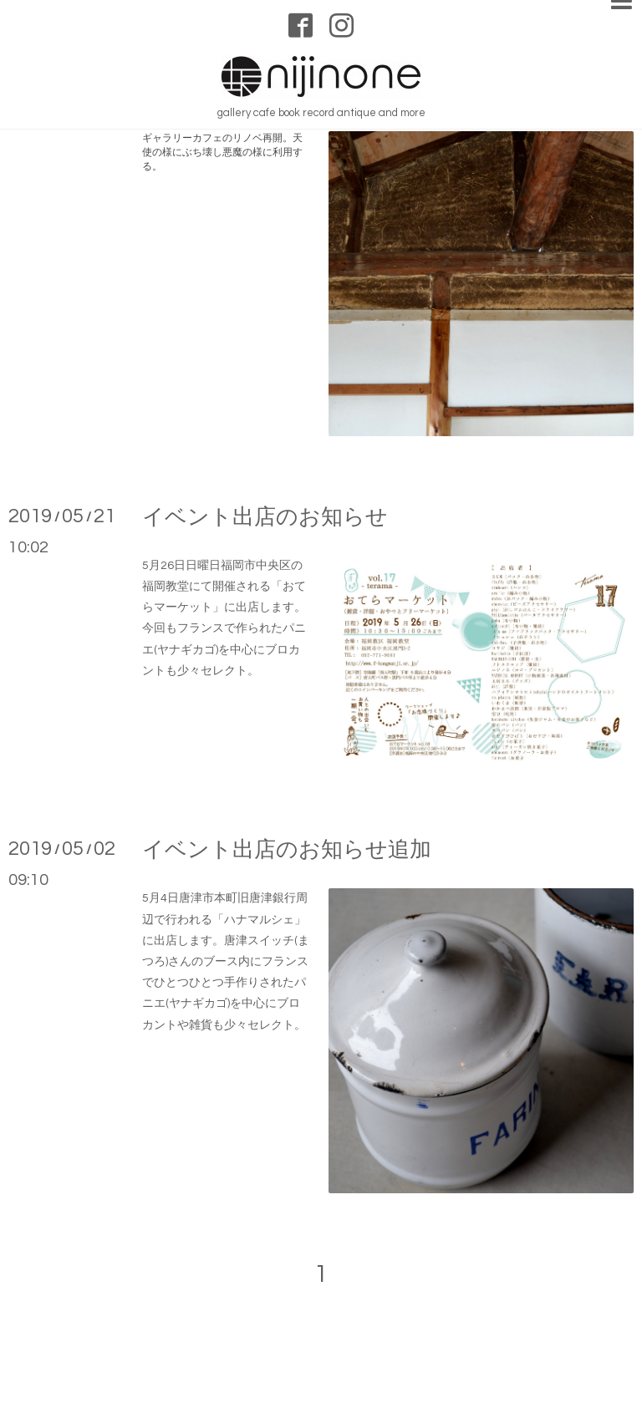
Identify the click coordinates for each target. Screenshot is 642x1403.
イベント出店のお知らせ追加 (286, 850)
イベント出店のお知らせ (265, 517)
